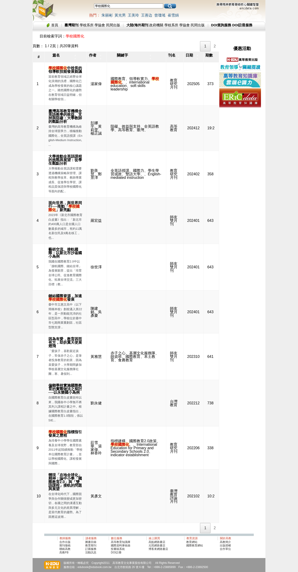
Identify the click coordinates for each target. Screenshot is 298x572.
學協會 (100, 25)
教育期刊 (90, 545)
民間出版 (113, 25)
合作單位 (225, 549)
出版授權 (225, 545)
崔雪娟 (173, 15)
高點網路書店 (157, 542)
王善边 (146, 15)
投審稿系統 (118, 549)
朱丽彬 (107, 15)
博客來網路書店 (158, 549)
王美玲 (133, 15)
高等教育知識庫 (120, 542)
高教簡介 (225, 542)
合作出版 (65, 542)
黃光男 (120, 15)
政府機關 (156, 25)
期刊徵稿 (65, 545)
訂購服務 (90, 549)
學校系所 (87, 25)
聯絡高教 (65, 549)
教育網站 (191, 542)
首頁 (54, 25)
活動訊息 (90, 552)
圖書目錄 (90, 542)
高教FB (63, 552)
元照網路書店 (157, 545)
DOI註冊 (116, 552)
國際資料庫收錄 (120, 545)
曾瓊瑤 (160, 15)
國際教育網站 (194, 545)
